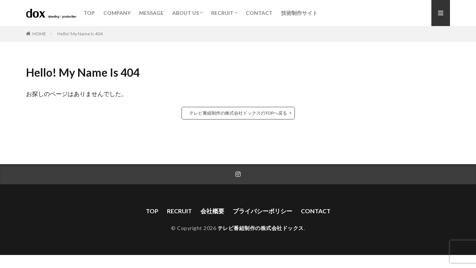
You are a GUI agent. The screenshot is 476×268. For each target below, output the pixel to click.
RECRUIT (222, 13)
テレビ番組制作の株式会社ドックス (261, 228)
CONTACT (259, 13)
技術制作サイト (299, 13)
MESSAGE (151, 13)
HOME (39, 33)
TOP (89, 13)
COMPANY (117, 13)
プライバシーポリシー (262, 210)
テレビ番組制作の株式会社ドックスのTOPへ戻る (238, 113)
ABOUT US (185, 13)
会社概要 (212, 210)
